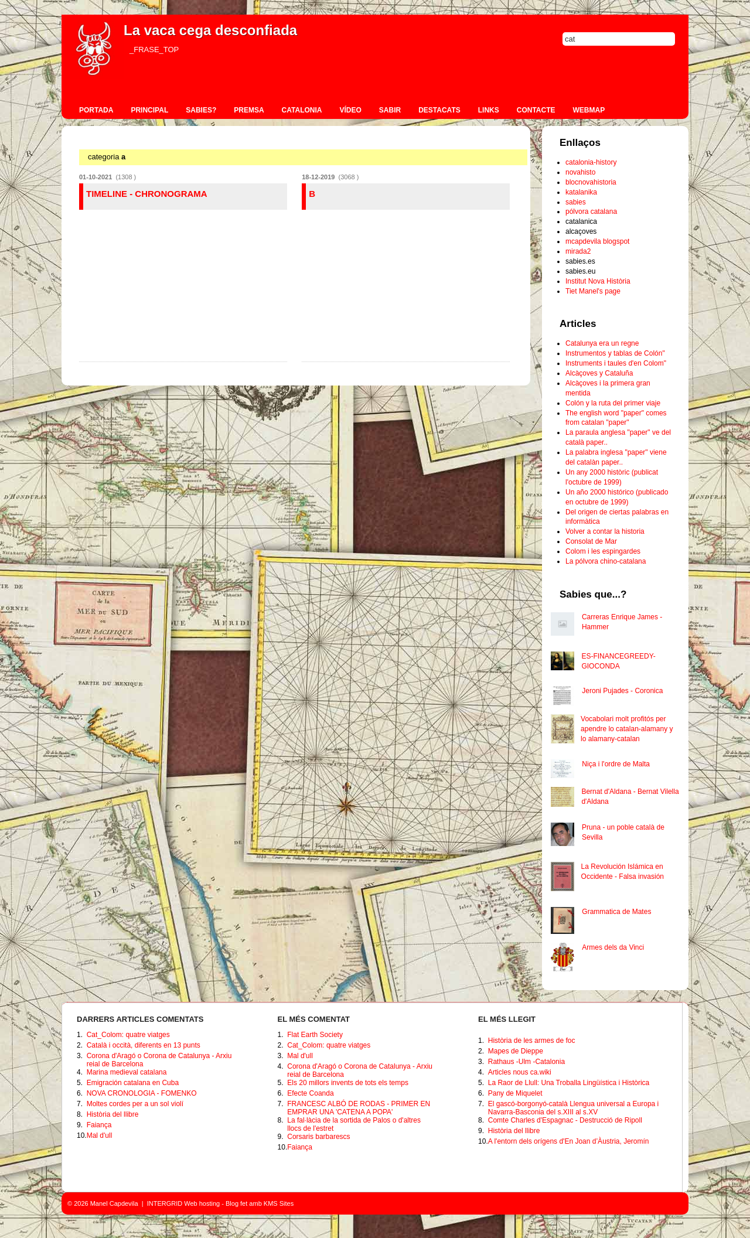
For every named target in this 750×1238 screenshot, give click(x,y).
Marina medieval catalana (127, 1072)
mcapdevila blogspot (597, 241)
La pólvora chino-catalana (605, 561)
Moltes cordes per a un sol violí (135, 1104)
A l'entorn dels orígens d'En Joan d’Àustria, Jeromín (568, 1141)
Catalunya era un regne (602, 343)
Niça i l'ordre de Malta (616, 764)
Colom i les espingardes (602, 551)
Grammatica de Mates (616, 912)
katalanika (581, 192)
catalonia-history (590, 162)
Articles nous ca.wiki (519, 1072)
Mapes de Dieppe (515, 1051)
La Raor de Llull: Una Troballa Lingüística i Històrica (568, 1083)
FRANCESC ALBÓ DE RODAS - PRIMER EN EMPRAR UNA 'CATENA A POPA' (358, 1108)
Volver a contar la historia (605, 531)
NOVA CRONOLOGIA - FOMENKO (142, 1093)
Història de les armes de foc (531, 1040)
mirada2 (578, 251)
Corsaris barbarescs (318, 1137)
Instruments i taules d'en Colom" (615, 363)
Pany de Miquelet (515, 1093)
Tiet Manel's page (593, 291)
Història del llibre (113, 1114)
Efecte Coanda (310, 1093)
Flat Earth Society (315, 1035)
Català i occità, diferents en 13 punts (143, 1045)
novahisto (580, 172)
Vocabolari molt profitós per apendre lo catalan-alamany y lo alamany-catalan (627, 729)
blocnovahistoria (590, 182)
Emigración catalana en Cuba (133, 1083)
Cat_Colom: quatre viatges (128, 1035)
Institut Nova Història (597, 281)
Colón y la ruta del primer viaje (612, 403)
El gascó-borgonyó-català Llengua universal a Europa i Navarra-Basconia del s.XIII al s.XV (573, 1108)
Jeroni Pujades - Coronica (622, 691)
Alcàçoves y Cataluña (599, 373)
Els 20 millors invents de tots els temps (347, 1083)
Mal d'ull (99, 1135)
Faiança (99, 1125)
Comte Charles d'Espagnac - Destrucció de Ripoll (565, 1120)
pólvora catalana (591, 211)
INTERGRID (165, 1203)
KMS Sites (279, 1203)
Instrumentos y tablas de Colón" (615, 353)
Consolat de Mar (591, 541)
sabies (575, 202)
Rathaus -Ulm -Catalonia (526, 1062)
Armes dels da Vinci (613, 947)
